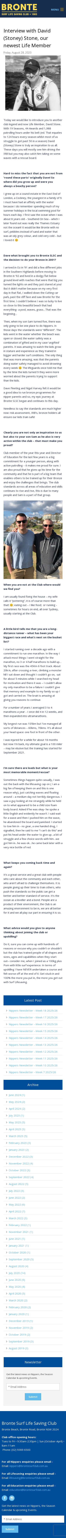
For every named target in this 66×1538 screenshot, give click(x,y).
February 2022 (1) (20, 1225)
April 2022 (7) (17, 1211)
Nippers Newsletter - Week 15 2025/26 (33, 1031)
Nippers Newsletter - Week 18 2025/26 (33, 1010)
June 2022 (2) (17, 1197)
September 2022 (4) (21, 1177)
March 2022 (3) (18, 1218)
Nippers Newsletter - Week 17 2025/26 (33, 1017)
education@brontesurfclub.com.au (29, 1489)
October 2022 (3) (19, 1170)
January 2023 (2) (19, 1149)
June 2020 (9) (17, 1280)
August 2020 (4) (18, 1266)
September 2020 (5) (21, 1259)
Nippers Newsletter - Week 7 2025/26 (32, 1072)
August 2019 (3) (18, 1348)
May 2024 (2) (17, 1102)
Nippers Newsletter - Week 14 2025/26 (33, 1038)
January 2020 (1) (19, 1314)
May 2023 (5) (17, 1122)
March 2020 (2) (18, 1300)
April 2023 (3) (17, 1129)
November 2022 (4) (21, 1163)
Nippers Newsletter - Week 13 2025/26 (33, 1044)
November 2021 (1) (21, 1232)
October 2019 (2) (19, 1334)
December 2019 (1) (21, 1321)
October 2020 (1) (19, 1252)
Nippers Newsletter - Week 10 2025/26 (33, 1065)
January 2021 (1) (19, 1245)
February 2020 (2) (20, 1307)
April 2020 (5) (17, 1293)
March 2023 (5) (18, 1136)
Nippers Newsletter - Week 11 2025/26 (33, 1058)
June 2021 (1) (17, 1238)
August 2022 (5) (18, 1184)
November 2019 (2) (21, 1327)
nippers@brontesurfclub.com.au (28, 1466)
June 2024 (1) (17, 1095)
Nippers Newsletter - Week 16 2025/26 (33, 1024)
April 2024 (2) (17, 1108)
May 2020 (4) (17, 1286)
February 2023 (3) (20, 1143)
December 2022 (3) (21, 1156)
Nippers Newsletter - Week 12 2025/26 (33, 1051)
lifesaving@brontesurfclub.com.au (29, 1478)
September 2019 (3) (21, 1341)
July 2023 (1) (16, 1115)
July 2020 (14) (17, 1273)
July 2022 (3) (16, 1191)
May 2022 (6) (17, 1204)
